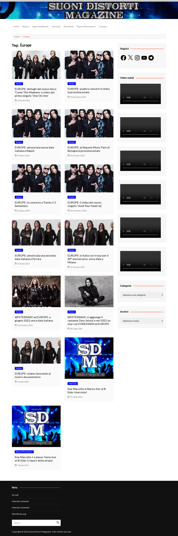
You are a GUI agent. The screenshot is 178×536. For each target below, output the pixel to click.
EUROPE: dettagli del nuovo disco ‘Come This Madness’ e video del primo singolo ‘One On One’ (35, 92)
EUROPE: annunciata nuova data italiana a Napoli (34, 149)
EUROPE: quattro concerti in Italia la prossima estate (89, 90)
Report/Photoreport (86, 26)
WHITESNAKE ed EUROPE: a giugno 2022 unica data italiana (34, 318)
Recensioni (69, 26)
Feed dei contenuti (20, 501)
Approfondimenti (40, 26)
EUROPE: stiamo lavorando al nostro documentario (33, 375)
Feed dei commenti (20, 507)
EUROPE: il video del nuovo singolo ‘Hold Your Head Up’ (85, 204)
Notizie (25, 26)
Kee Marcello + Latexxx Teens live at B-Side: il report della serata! (35, 458)
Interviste (56, 26)
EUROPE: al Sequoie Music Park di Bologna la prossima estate (89, 149)
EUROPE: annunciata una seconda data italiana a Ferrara (35, 257)
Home (16, 26)
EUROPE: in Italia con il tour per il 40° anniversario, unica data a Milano (88, 259)
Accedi (15, 495)
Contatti (103, 26)
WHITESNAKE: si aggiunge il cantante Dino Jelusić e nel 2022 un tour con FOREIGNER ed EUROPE (89, 320)
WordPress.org (19, 514)
